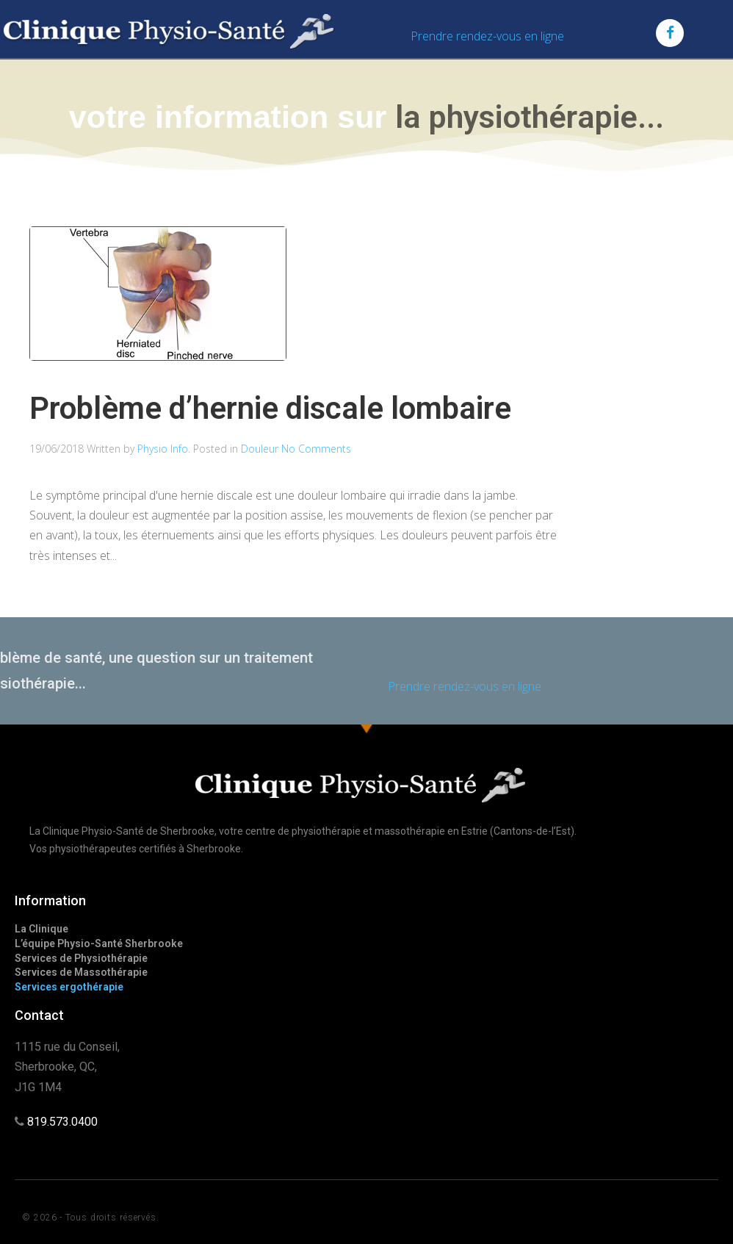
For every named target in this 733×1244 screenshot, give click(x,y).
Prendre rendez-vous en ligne (487, 36)
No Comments (316, 449)
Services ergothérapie (69, 987)
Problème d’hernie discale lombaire (270, 408)
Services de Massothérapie (81, 972)
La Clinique (41, 929)
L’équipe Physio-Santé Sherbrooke (99, 943)
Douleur (259, 449)
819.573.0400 (62, 1122)
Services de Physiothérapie (81, 958)
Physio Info (162, 449)
